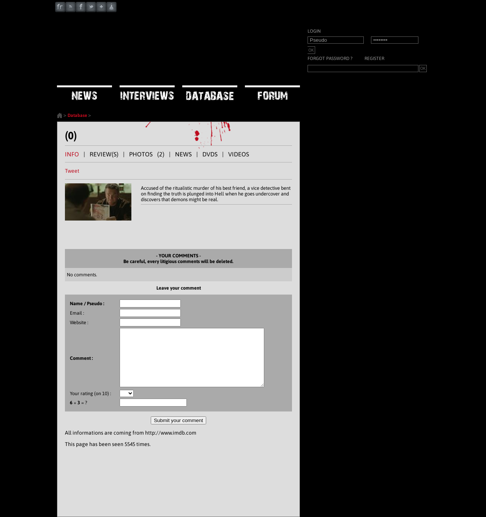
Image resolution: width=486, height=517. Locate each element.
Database (77, 115)
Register (374, 58)
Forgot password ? (330, 58)
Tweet (72, 171)
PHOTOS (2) (146, 154)
